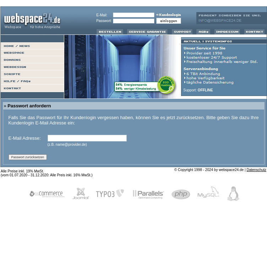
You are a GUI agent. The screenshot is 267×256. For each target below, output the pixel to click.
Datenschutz (256, 170)
